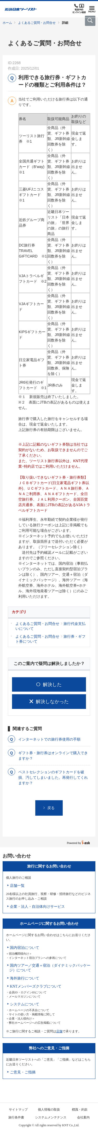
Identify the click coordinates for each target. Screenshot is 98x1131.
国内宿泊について (24, 948)
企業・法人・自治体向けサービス (37, 907)
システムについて (24, 1004)
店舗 (59, 1031)
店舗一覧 (17, 886)
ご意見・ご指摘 (23, 1072)
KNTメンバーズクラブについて (35, 986)
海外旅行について (24, 978)
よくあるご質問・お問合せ (37, 23)
